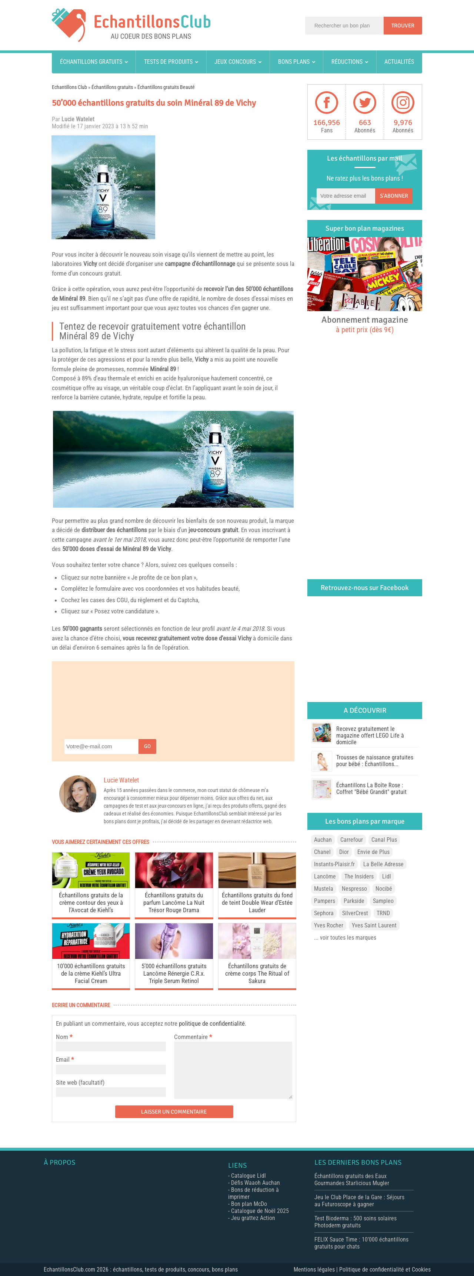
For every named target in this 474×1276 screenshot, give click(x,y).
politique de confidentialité (212, 1023)
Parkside (354, 900)
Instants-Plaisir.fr (334, 864)
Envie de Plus (373, 851)
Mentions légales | (316, 1269)
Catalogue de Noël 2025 (260, 1210)
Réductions (347, 61)
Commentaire (193, 1037)
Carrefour (351, 839)
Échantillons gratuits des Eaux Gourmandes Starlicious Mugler (351, 1180)
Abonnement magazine (364, 324)
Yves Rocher (328, 925)
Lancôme (325, 876)
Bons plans (294, 61)
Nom (62, 1037)
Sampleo (383, 900)
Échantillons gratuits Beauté (166, 87)
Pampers (324, 900)
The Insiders (359, 876)
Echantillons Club (69, 87)
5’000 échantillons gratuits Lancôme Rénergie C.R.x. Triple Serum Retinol (174, 973)
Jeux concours (235, 61)
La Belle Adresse (383, 864)
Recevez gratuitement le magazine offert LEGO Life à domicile (370, 735)
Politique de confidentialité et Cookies (385, 1269)
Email (63, 1059)
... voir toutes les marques (345, 937)
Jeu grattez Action (253, 1217)
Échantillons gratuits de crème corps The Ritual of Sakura (257, 973)
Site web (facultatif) (80, 1082)
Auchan (323, 839)
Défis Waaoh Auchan (255, 1182)
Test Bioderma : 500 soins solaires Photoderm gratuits (355, 1222)
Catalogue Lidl (248, 1175)
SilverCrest (355, 913)
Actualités (399, 61)
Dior (344, 851)
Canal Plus (384, 839)
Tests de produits (168, 61)
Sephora (324, 913)
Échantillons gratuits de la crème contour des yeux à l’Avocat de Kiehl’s (91, 902)
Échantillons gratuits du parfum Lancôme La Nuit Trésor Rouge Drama (173, 902)
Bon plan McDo (249, 1203)
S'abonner (394, 195)
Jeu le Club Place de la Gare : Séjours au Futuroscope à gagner (359, 1201)
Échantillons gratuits (91, 61)
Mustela (323, 888)
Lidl (386, 876)
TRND (383, 913)
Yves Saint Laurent (374, 925)
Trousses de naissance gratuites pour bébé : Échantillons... (374, 761)
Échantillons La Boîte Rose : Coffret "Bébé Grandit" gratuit (371, 788)
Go (147, 746)
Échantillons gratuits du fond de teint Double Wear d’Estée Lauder (257, 902)
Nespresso (354, 888)
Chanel (322, 851)
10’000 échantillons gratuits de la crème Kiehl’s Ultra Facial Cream (91, 973)
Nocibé (383, 888)
